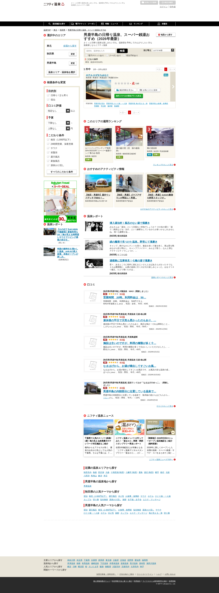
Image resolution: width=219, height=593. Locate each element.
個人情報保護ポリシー (101, 581)
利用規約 (137, 581)
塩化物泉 (104, 499)
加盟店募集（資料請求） (106, 574)
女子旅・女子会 (134, 499)
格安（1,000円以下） (98, 496)
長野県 (130, 560)
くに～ (106, 397)
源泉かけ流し (115, 499)
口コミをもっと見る (165, 406)
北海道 (123, 560)
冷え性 (121, 496)
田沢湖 (101, 472)
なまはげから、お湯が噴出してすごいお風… (129, 366)
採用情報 (172, 581)
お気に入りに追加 (150, 90)
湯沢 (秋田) (149, 472)
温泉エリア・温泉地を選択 (61, 72)
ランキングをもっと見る (163, 165)
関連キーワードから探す (55, 570)
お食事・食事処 (132, 496)
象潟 (100, 476)
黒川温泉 (134, 563)
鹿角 (141, 472)
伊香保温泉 (114, 563)
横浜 (69, 566)
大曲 (107, 472)
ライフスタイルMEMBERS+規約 (154, 581)
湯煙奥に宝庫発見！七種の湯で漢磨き (131, 260)
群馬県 (101, 560)
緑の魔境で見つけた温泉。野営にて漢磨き (133, 241)
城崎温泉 (95, 563)
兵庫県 (94, 560)
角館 (95, 472)
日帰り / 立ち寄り (59, 95)
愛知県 (138, 560)
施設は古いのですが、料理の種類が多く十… (129, 343)
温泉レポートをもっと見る (162, 277)
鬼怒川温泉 (151, 563)
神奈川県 (71, 560)
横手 (157, 472)
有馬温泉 (86, 563)
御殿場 (108, 566)
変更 (73, 54)
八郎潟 (87, 476)
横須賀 (81, 566)
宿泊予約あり (132, 55)
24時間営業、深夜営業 (62, 144)
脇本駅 (110, 106)
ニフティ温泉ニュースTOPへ (161, 459)
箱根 (78, 563)
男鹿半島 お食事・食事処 (158, 103)
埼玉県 (79, 560)
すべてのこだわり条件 (62, 172)
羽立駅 (103, 106)
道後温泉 (124, 563)
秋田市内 (87, 472)
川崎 (75, 566)
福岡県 (145, 560)
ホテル (151, 496)
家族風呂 (55, 161)
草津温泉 (71, 563)
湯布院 (142, 563)
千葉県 (87, 560)
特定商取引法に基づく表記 (122, 581)
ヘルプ (159, 574)
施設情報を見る (125, 90)
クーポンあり (115, 55)
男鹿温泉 (87, 486)
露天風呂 (113, 496)
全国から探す (70, 45)
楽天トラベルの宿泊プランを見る (128, 96)
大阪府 (116, 560)
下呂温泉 (104, 563)
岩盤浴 (54, 152)
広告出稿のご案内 (126, 574)
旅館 (124, 499)
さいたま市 (93, 566)
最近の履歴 (167, 3)
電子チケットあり (96, 55)
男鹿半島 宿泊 (99, 103)
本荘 (105, 476)
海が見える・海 (155, 513)
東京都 (108, 560)
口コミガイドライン (145, 574)
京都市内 (125, 566)
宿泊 (86, 496)
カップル (87, 499)
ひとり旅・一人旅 (163, 496)
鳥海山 (94, 476)
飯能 (102, 566)
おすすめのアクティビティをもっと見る (156, 209)
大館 (168, 472)
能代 (162, 472)
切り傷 (96, 499)
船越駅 (116, 106)
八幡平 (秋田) (131, 472)
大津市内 (135, 566)
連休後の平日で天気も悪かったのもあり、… (129, 320)
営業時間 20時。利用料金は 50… (124, 297)
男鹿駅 (96, 106)
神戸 (142, 566)
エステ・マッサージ (151, 499)
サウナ (143, 496)
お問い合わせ (170, 574)
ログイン (164, 7)
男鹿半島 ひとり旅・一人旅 (116, 103)
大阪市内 (116, 566)
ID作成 (173, 7)
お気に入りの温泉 (149, 3)
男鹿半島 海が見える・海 (137, 103)
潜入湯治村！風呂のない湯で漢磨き (130, 223)
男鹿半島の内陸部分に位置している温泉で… (129, 391)
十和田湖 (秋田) (117, 472)
